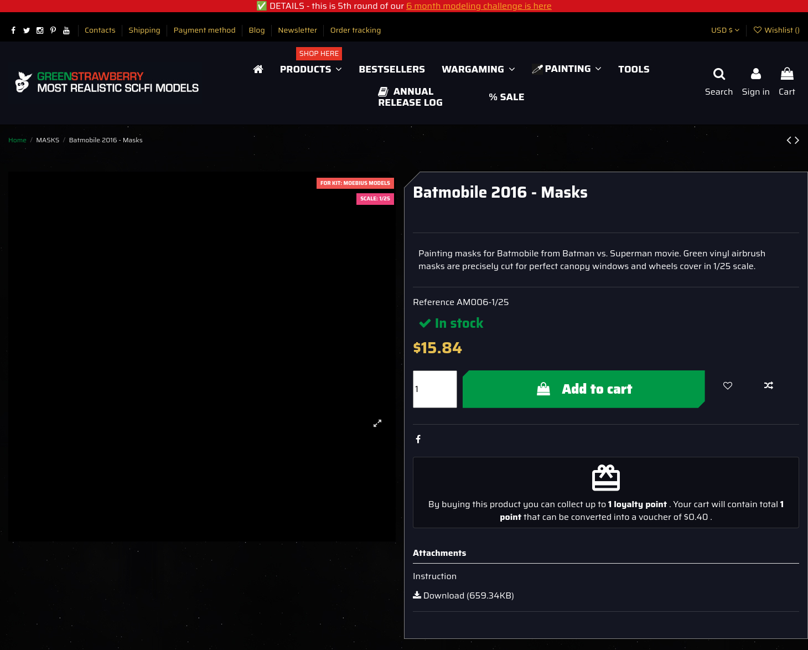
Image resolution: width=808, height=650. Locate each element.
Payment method (205, 30)
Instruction (435, 576)
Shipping (145, 30)
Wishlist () (776, 30)
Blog (257, 30)
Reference (433, 302)
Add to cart (584, 389)
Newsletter (298, 30)
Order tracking (355, 30)
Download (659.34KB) (463, 595)
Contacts (101, 30)
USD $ (725, 30)
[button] (311, 69)
